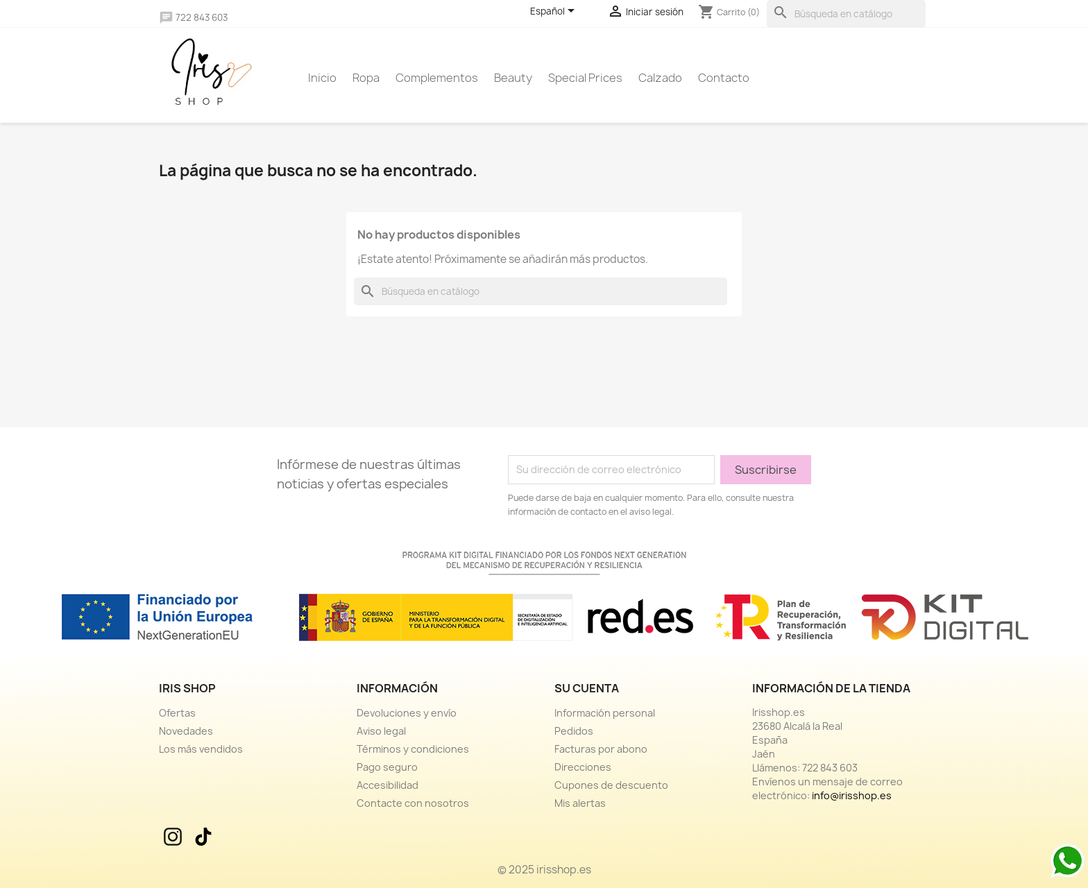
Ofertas (177, 712)
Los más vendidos (201, 748)
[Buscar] (846, 14)
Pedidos (573, 730)
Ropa (366, 77)
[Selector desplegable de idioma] (554, 11)
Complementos (437, 77)
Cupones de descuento (611, 785)
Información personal (604, 712)
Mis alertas (580, 803)
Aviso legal (381, 730)
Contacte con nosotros (413, 803)
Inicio (322, 77)
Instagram (174, 837)
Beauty (513, 77)
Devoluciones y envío (407, 712)
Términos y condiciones (413, 748)
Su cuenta (586, 688)
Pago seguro (387, 767)
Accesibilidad (387, 785)
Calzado (660, 77)
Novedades (186, 730)
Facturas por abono (600, 748)
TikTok (205, 837)
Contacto (723, 77)
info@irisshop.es (852, 795)
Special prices (585, 77)
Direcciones (582, 767)
